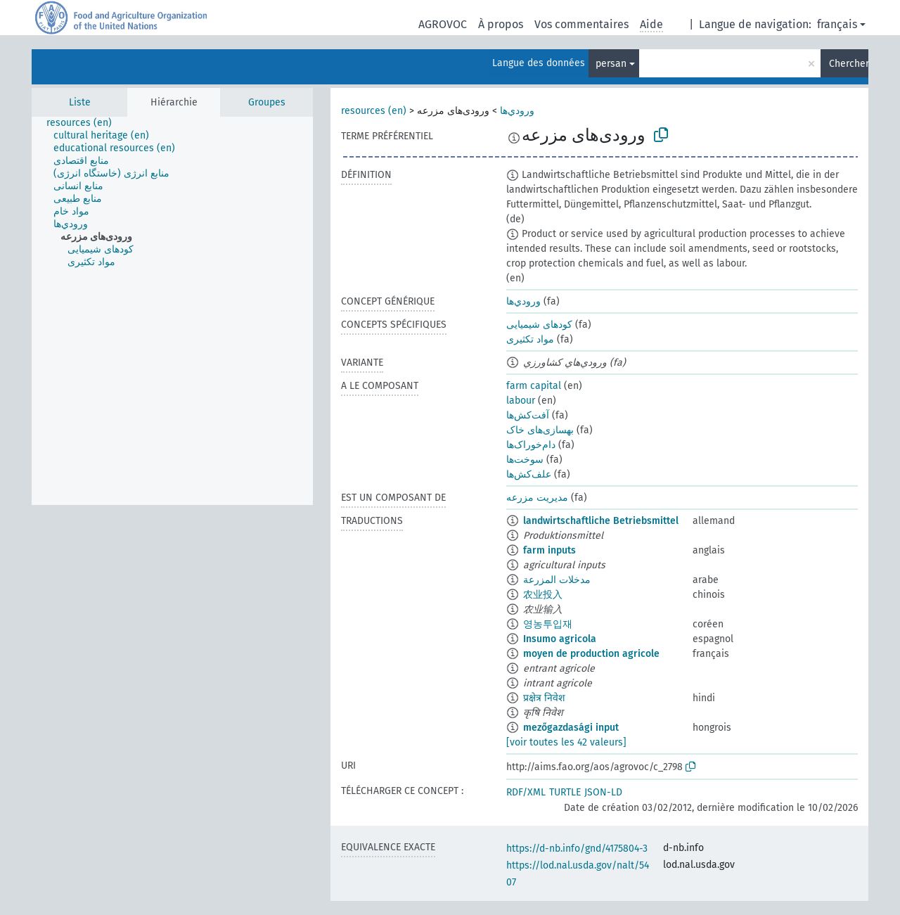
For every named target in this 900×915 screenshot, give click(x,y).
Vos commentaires (581, 24)
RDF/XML (526, 792)
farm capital (533, 386)
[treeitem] (85, 123)
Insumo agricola (559, 639)
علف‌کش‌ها (528, 474)
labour (520, 401)
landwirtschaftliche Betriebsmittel (601, 521)
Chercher (848, 64)
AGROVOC (442, 24)
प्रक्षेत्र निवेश (544, 698)
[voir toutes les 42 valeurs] (566, 742)
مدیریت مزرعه (537, 498)
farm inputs (549, 550)
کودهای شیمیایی (539, 325)
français (837, 24)
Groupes (266, 102)
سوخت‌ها (525, 460)
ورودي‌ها (517, 111)
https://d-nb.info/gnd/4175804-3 (577, 849)
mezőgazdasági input (571, 728)
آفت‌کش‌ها (527, 415)
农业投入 (542, 595)
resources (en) (373, 111)
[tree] (172, 311)
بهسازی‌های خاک (540, 430)
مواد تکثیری (530, 339)
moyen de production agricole (591, 654)
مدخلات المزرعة (557, 580)
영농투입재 (547, 624)
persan (611, 64)
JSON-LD (603, 792)
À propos (500, 24)
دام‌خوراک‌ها (530, 445)
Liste (80, 102)
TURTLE (565, 792)
